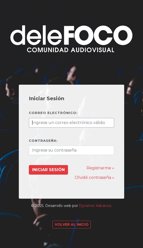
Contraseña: (43, 141)
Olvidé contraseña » (94, 177)
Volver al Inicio (72, 224)
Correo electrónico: (53, 113)
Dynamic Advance (95, 205)
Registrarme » (100, 168)
